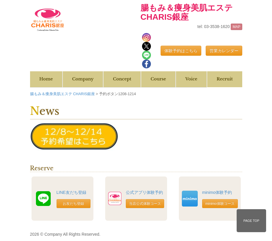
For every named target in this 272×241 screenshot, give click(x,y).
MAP (236, 27)
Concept (122, 79)
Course (158, 79)
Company (83, 79)
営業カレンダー (224, 50)
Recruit (225, 79)
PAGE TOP (251, 220)
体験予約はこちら (180, 50)
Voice (191, 79)
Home (46, 79)
